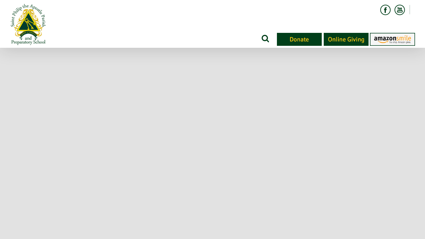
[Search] (265, 38)
